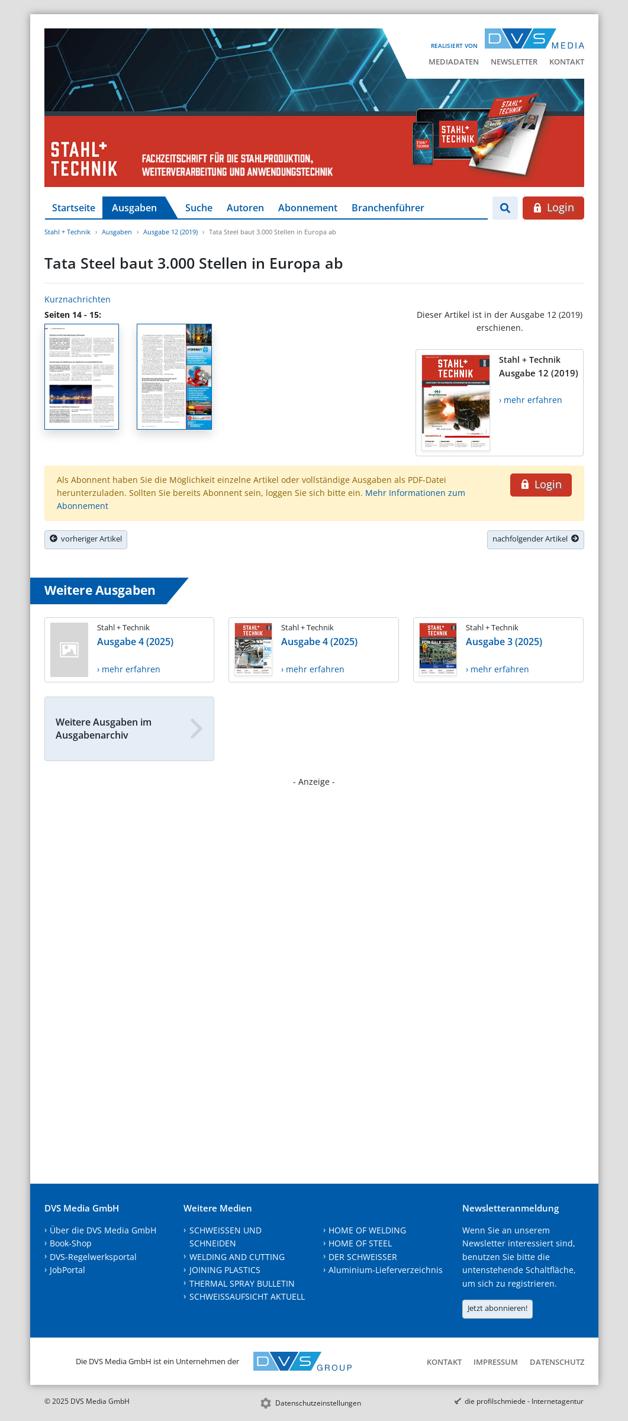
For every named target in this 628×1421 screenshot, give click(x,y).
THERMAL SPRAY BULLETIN (242, 1283)
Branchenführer (388, 207)
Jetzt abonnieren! (497, 1308)
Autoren (245, 207)
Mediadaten (454, 61)
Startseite (73, 207)
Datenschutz (557, 1361)
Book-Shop (71, 1243)
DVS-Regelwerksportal (93, 1256)
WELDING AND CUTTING (237, 1256)
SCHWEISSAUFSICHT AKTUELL (247, 1296)
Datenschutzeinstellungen (318, 1403)
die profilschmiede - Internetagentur (524, 1401)
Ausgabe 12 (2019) (170, 231)
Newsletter (514, 61)
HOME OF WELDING (367, 1230)
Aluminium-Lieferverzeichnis (386, 1269)
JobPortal (67, 1269)
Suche (198, 207)
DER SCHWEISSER (363, 1256)
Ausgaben (134, 207)
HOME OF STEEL (360, 1243)
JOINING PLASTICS (224, 1269)
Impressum (496, 1361)
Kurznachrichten (77, 299)
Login (553, 207)
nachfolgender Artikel (535, 538)
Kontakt (566, 61)
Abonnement (307, 207)
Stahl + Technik (67, 231)
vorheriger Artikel (86, 538)
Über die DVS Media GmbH (103, 1230)
